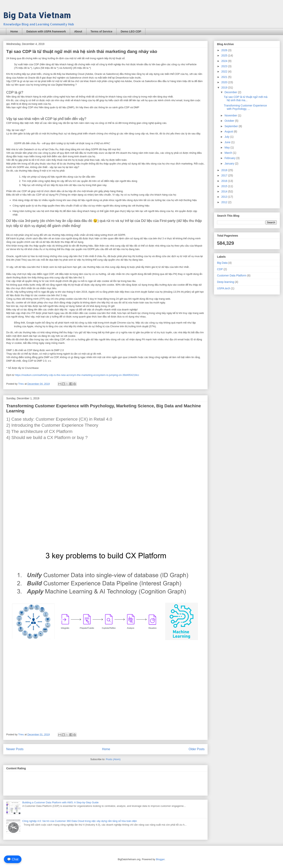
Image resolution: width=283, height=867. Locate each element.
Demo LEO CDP (131, 31)
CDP (220, 269)
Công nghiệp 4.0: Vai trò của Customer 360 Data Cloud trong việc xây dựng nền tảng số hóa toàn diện (79, 821)
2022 (224, 71)
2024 (224, 61)
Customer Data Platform (231, 275)
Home (14, 31)
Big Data (222, 262)
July (227, 136)
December (231, 92)
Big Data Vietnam (37, 15)
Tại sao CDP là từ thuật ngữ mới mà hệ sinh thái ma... (245, 98)
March (228, 152)
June (227, 142)
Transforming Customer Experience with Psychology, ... (245, 107)
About (78, 31)
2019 (224, 87)
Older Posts (197, 749)
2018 (224, 170)
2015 (224, 186)
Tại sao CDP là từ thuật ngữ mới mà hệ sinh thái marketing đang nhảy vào (81, 51)
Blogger (160, 859)
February (230, 158)
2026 (224, 50)
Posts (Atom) (113, 759)
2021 (224, 77)
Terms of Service (101, 31)
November (231, 115)
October (229, 120)
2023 (224, 66)
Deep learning (225, 281)
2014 (224, 191)
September (231, 126)
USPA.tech (223, 288)
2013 (224, 196)
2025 (224, 55)
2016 (224, 180)
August (229, 131)
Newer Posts (14, 749)
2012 (224, 202)
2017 (224, 175)
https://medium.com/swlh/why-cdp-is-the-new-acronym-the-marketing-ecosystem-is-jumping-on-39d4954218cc (77, 375)
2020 (224, 82)
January (229, 163)
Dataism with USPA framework (46, 31)
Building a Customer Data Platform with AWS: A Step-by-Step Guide (60, 802)
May (227, 147)
